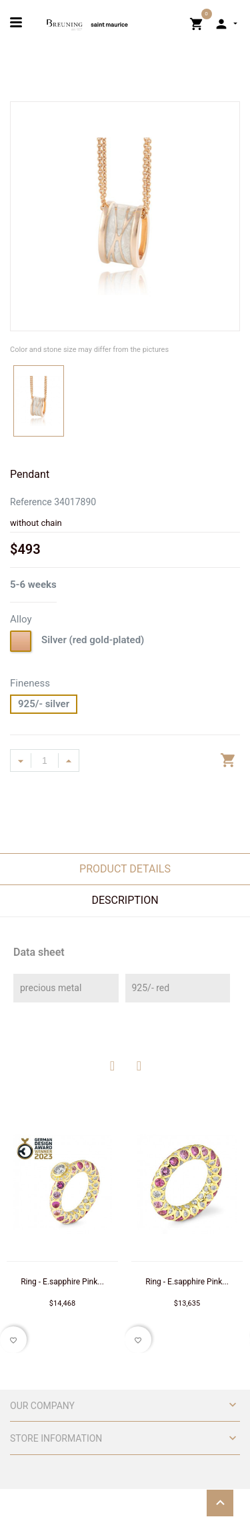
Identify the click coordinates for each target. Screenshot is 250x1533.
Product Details (125, 868)
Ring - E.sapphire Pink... (62, 1281)
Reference (31, 502)
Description (124, 900)
